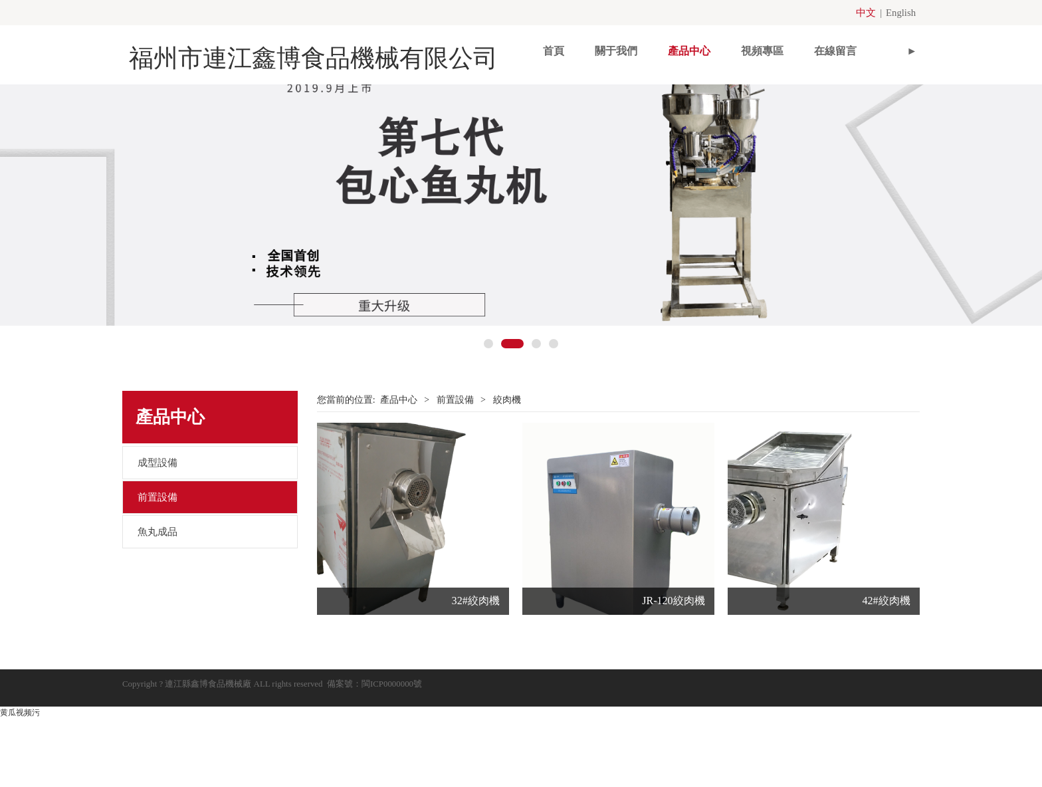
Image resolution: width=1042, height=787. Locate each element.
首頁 (493, 50)
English (901, 12)
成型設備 (157, 539)
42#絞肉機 (886, 677)
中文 (868, 12)
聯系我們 (848, 50)
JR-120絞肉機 (673, 677)
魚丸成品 (157, 608)
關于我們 (556, 50)
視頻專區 (702, 50)
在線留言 (775, 50)
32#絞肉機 (476, 677)
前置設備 (157, 573)
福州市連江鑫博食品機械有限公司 (288, 50)
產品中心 (629, 50)
